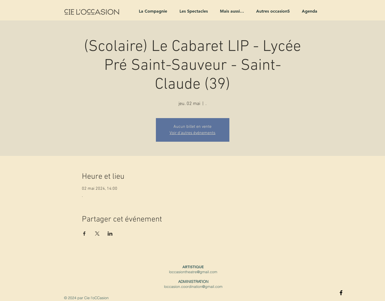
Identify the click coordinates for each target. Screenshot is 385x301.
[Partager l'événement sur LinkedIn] (110, 233)
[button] (150, 11)
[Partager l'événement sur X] (97, 233)
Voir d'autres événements (192, 133)
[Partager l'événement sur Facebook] (84, 233)
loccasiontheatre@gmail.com (193, 272)
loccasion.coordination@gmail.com (193, 286)
